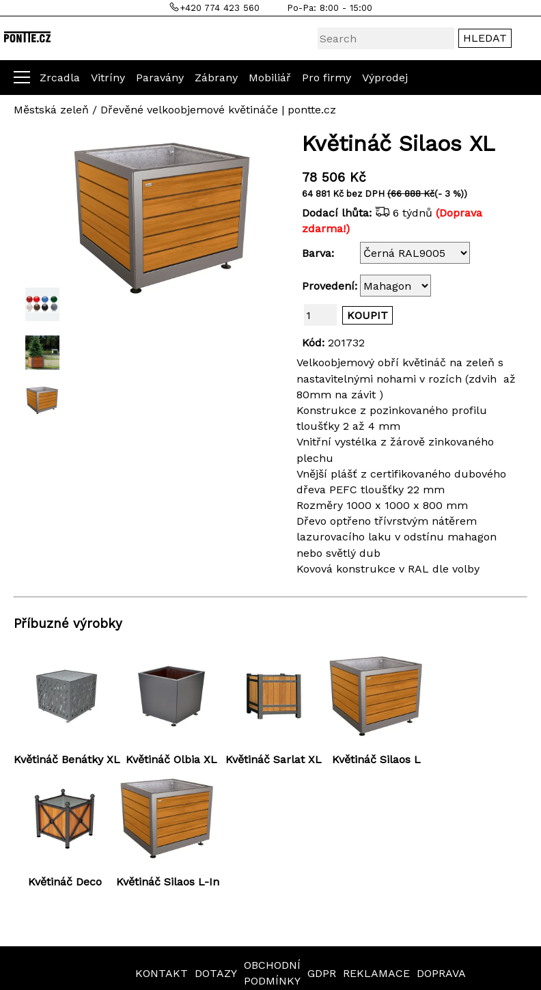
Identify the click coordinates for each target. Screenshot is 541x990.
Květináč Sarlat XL (273, 759)
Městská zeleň (51, 109)
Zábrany (216, 77)
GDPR (321, 973)
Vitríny (108, 77)
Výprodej (385, 77)
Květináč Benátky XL (67, 759)
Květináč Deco (65, 881)
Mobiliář (270, 77)
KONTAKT (161, 973)
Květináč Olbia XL (171, 759)
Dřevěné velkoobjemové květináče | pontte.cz (218, 109)
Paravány (160, 77)
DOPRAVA (441, 973)
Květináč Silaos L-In (167, 881)
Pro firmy (326, 77)
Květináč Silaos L (376, 759)
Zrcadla (60, 77)
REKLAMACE (376, 973)
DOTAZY (216, 973)
